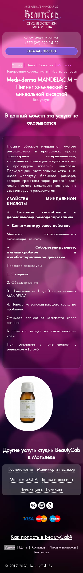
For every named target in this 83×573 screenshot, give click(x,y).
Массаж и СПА (24, 479)
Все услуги (41, 99)
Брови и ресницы (57, 479)
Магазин (64, 65)
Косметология (20, 469)
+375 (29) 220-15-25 (41, 42)
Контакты (46, 65)
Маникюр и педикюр (56, 469)
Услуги (17, 65)
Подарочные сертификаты (27, 71)
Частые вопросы (64, 71)
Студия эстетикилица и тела (42, 17)
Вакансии (41, 552)
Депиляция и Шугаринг (42, 489)
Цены (31, 65)
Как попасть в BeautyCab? (41, 536)
